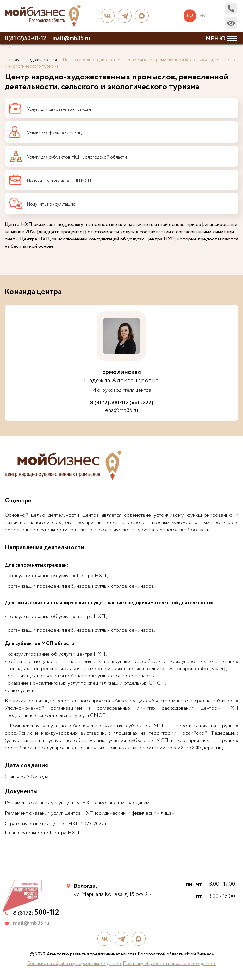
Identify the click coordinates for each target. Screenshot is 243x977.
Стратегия (16, 823)
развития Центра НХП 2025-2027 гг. (68, 823)
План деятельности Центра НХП (42, 833)
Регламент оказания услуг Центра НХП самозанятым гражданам (77, 802)
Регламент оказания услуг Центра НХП (49, 813)
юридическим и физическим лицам (134, 813)
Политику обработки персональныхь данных (169, 964)
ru (190, 16)
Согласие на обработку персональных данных (74, 964)
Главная (12, 60)
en (202, 16)
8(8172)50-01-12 (25, 38)
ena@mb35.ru (121, 410)
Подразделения (41, 60)
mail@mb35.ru (71, 38)
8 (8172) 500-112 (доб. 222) (121, 403)
